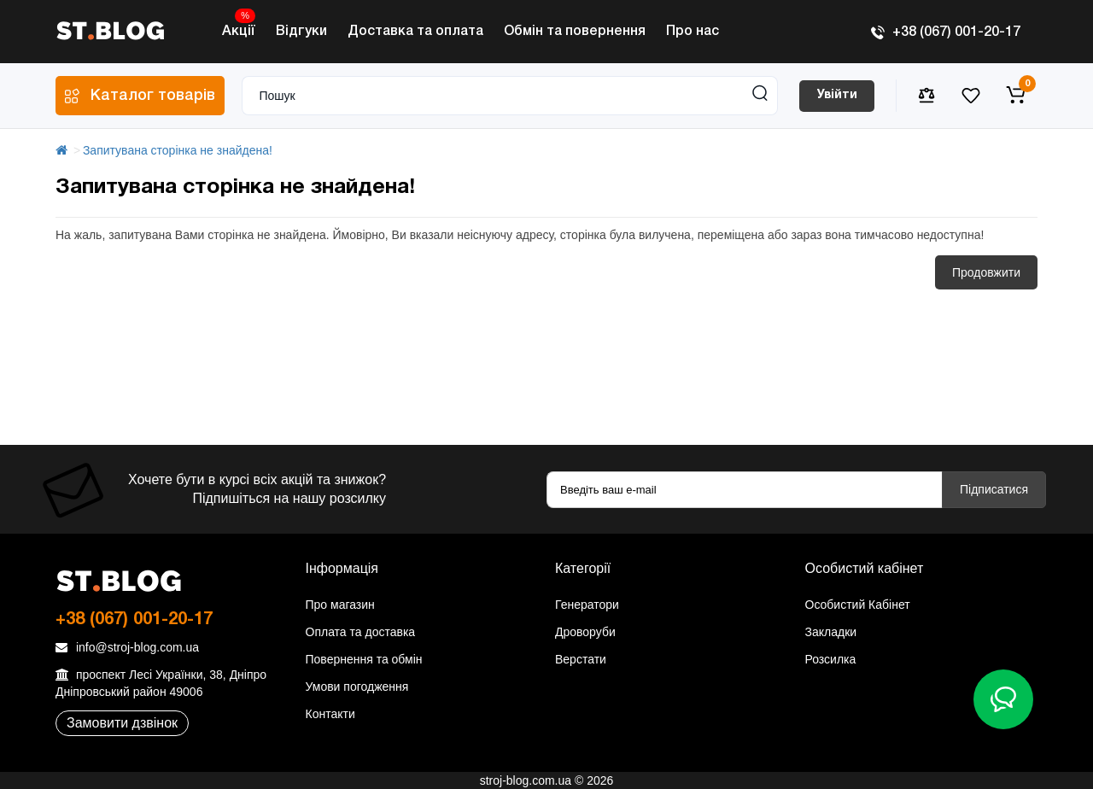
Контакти (330, 714)
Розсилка (830, 659)
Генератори (587, 604)
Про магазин (340, 604)
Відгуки (301, 32)
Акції (238, 27)
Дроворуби (585, 632)
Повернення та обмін (364, 659)
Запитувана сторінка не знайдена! (177, 150)
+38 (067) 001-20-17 (945, 32)
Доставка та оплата (415, 32)
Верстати (580, 659)
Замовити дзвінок (122, 723)
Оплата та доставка (361, 632)
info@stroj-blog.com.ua (127, 647)
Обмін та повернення (575, 32)
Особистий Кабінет (857, 604)
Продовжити (986, 272)
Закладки (831, 632)
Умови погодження (357, 686)
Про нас (692, 32)
